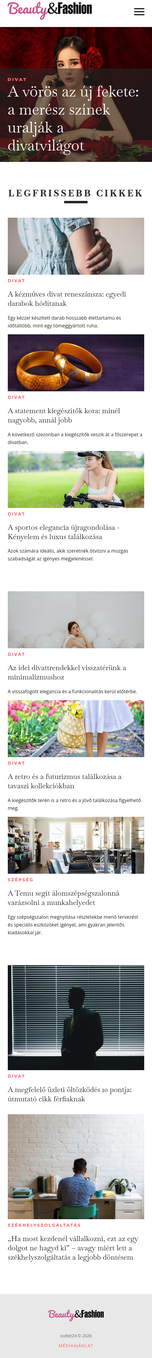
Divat (17, 79)
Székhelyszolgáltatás (44, 1225)
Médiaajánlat (76, 1345)
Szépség (21, 879)
